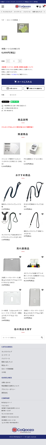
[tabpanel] (23, 28)
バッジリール (27, 11)
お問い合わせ (11, 88)
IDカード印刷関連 (7, 369)
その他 (4, 372)
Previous (1, 11)
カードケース (17, 11)
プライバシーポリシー (8, 389)
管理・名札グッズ (37, 11)
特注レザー (5, 365)
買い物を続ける (7, 110)
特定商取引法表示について (10, 386)
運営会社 (5, 393)
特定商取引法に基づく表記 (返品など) (14, 105)
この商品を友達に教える (10, 108)
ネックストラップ (7, 11)
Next (44, 11)
